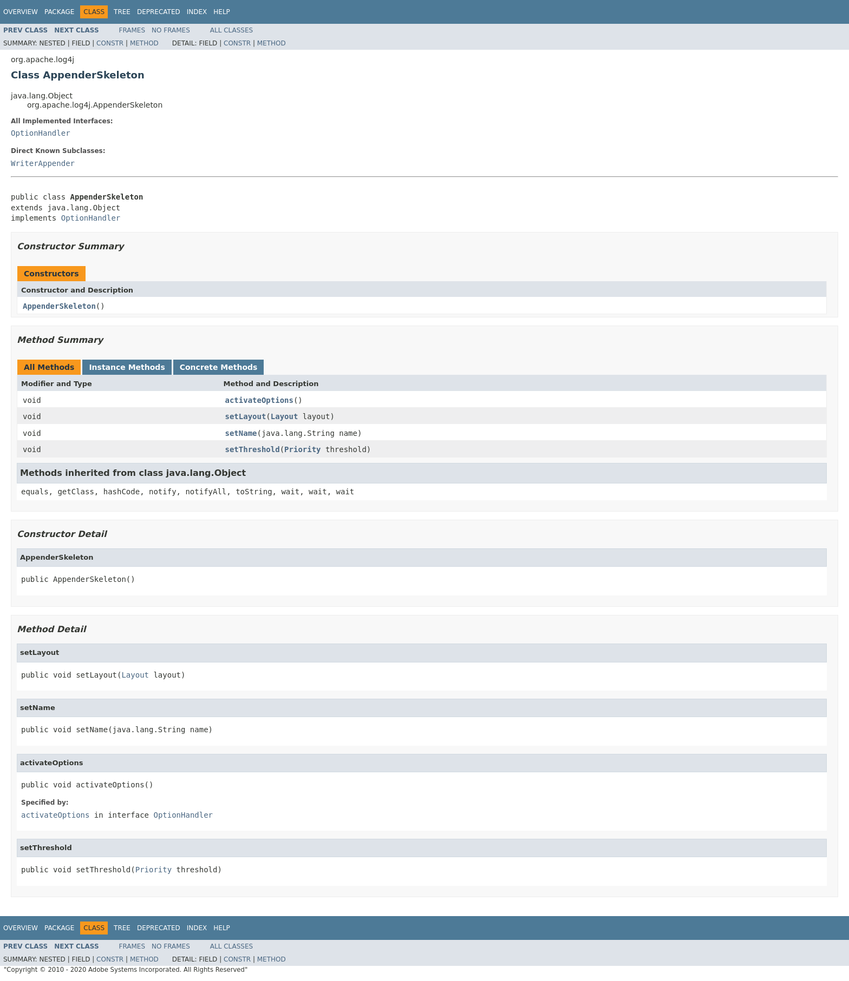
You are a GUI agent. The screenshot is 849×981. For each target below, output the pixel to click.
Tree (122, 12)
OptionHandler (40, 133)
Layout (284, 416)
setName (241, 433)
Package (59, 12)
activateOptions (259, 400)
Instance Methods (127, 367)
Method (144, 43)
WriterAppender (43, 163)
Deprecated (158, 12)
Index (197, 12)
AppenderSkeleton (59, 306)
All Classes (231, 30)
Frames (132, 30)
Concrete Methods (219, 367)
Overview (20, 12)
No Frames (171, 30)
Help (221, 12)
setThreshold (252, 449)
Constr (109, 43)
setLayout (245, 416)
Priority (302, 449)
